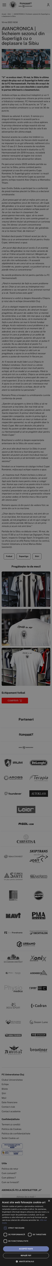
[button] (26, 1261)
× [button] (49, 1201)
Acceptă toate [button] (26, 1249)
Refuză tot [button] (26, 1255)
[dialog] (26, 1232)
